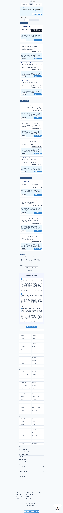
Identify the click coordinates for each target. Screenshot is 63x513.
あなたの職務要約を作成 (37, 14)
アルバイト (35, 20)
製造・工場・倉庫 (31, 464)
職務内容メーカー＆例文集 (30, 496)
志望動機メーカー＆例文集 (30, 492)
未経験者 (30, 20)
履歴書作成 (24, 58)
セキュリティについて (19, 496)
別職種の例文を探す (23, 17)
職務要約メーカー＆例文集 (30, 494)
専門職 (31, 474)
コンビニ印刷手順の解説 (30, 505)
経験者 (27, 20)
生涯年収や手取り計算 (29, 501)
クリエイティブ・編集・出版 (31, 469)
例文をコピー (38, 58)
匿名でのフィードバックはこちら (31, 267)
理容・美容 (31, 456)
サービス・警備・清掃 (31, 449)
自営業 (31, 478)
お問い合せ (40, 492)
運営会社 (17, 498)
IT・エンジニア (31, 466)
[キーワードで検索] (32, 330)
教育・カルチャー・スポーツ (31, 454)
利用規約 (17, 492)
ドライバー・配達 (31, 461)
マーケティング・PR (31, 471)
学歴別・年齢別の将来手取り (30, 503)
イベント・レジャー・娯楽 (31, 451)
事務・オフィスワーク (31, 333)
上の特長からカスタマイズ (37, 51)
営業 (31, 369)
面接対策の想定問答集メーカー (31, 498)
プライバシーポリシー (19, 494)
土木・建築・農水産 (31, 476)
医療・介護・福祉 (31, 459)
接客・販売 (31, 416)
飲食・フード (31, 446)
